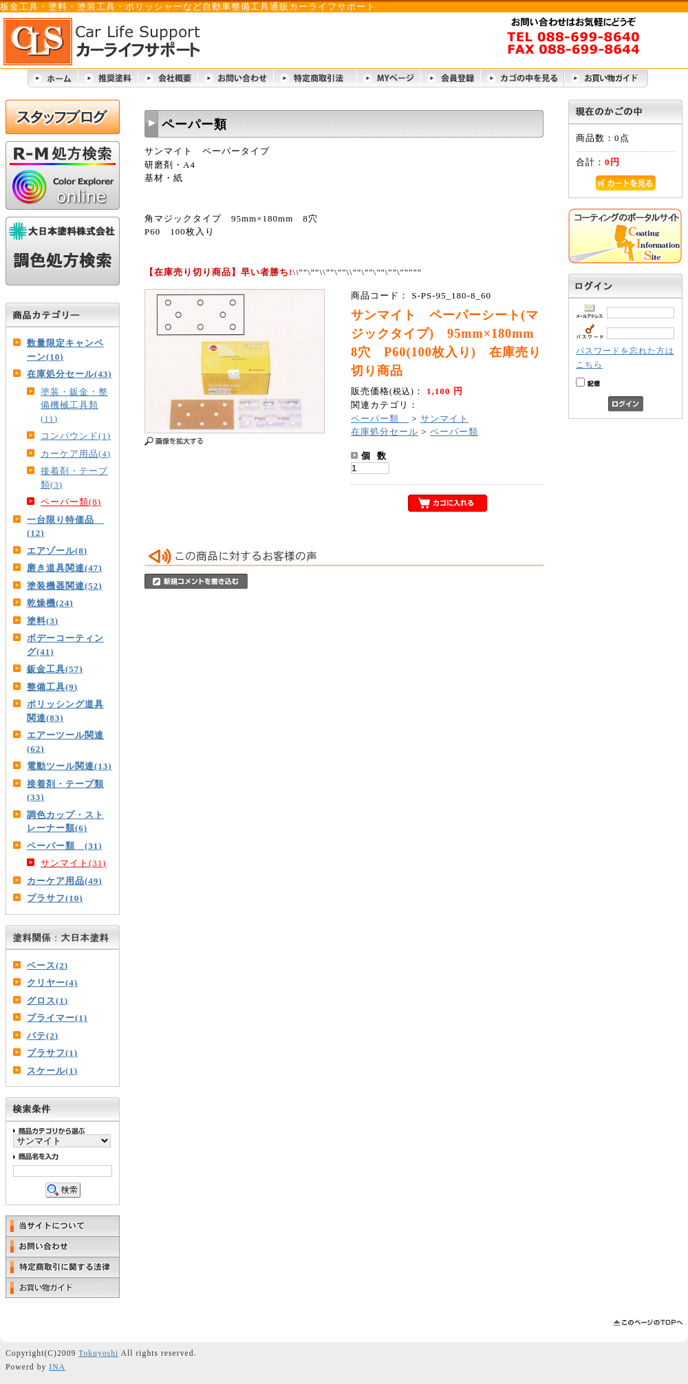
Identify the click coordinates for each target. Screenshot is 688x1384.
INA (57, 1367)
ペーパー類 (380, 418)
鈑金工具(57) (55, 669)
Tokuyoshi (98, 1353)
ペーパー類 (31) (65, 846)
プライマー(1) (57, 1018)
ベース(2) (47, 965)
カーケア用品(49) (65, 881)
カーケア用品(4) (76, 453)
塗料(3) (42, 621)
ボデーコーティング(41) (65, 645)
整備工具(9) (52, 687)
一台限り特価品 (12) (65, 527)
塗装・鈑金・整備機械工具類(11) (74, 405)
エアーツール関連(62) (65, 742)
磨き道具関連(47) (65, 568)
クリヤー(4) (52, 982)
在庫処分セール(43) (69, 374)
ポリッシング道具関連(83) (65, 711)
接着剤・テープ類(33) (65, 791)
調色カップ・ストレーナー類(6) (65, 822)
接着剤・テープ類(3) (74, 478)
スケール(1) (52, 1071)
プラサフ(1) (52, 1053)
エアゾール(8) (57, 550)
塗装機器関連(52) (65, 586)
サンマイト (444, 418)
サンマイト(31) (74, 863)
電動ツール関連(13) (69, 766)
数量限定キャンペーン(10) (65, 350)
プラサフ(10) (55, 898)
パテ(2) (42, 1035)
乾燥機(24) (50, 603)
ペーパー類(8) (71, 502)
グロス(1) (47, 1000)
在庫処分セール (384, 431)
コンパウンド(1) (76, 436)
